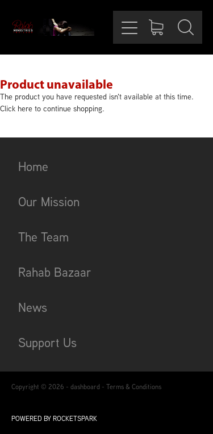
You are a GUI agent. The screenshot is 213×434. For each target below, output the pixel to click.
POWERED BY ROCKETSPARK (54, 418)
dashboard (85, 386)
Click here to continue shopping (51, 108)
